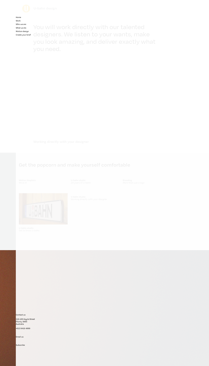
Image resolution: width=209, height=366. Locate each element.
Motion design (188, 33)
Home (185, 18)
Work (184, 22)
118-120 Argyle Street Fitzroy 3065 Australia (192, 312)
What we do (187, 29)
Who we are (187, 25)
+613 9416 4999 (190, 319)
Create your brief (189, 36)
